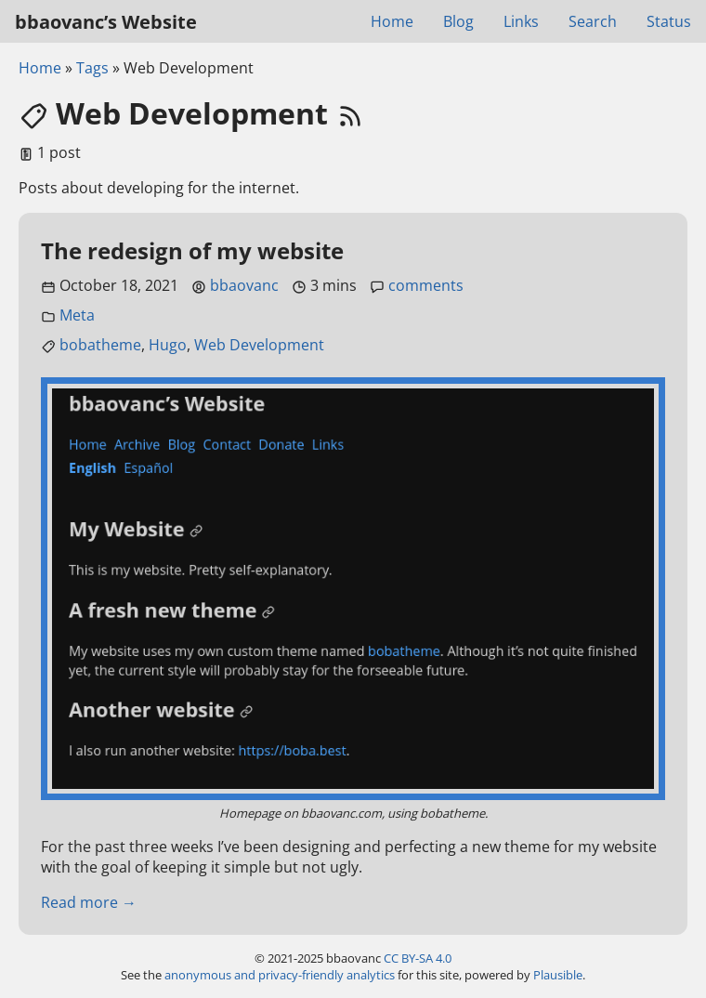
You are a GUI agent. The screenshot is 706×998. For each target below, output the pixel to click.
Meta (77, 315)
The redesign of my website (192, 250)
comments (426, 285)
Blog (458, 21)
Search (593, 21)
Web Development (259, 345)
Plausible (557, 974)
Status (669, 21)
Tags (92, 68)
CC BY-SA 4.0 (417, 958)
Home (392, 21)
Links (521, 21)
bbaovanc (244, 285)
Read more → (89, 902)
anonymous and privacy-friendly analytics (279, 974)
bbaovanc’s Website (106, 21)
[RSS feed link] (350, 113)
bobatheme (100, 345)
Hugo (168, 345)
